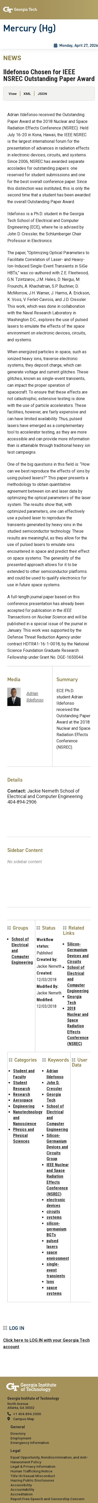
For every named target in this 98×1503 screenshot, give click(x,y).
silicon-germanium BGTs (56, 1229)
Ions (50, 1281)
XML (27, 94)
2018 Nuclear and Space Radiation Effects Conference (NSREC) (78, 1026)
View (13, 94)
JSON (42, 94)
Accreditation (21, 1494)
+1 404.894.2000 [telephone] (27, 1414)
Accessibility (21, 1485)
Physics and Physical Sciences (23, 1135)
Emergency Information (29, 1443)
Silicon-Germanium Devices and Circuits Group (57, 1147)
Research (21, 1094)
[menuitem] (49, 1435)
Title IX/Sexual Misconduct (32, 1476)
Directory (18, 1433)
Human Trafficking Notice (31, 1471)
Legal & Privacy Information (32, 1466)
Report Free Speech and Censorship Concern (47, 1499)
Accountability (22, 1489)
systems (54, 1217)
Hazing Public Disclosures (32, 1480)
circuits (53, 1211)
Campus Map (23, 1419)
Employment (20, 1438)
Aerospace (23, 1100)
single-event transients (56, 1270)
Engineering (23, 1106)
